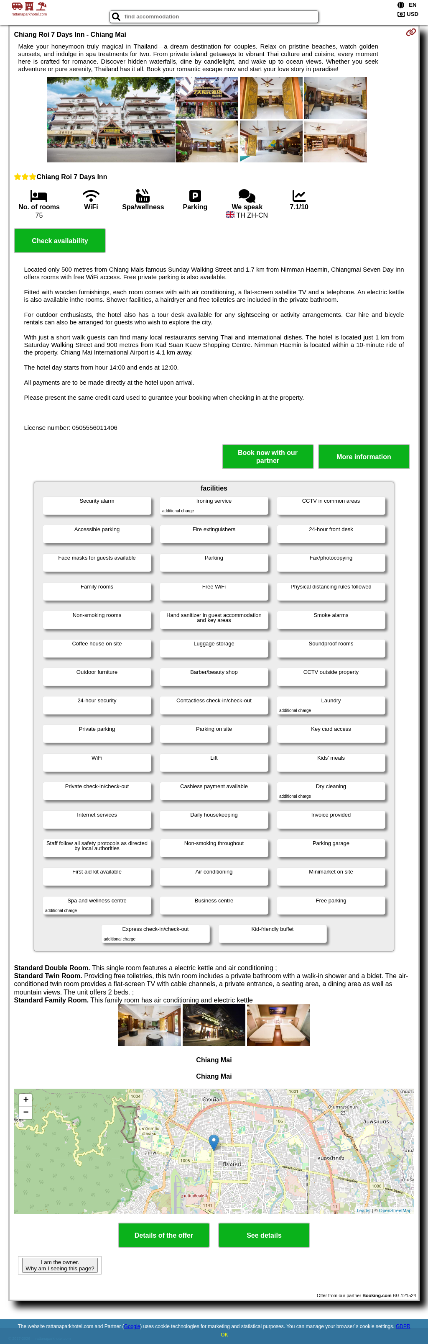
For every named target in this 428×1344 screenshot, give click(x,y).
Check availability (60, 240)
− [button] (25, 1113)
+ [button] (25, 1100)
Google (132, 1326)
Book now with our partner (268, 456)
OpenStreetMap (395, 1210)
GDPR (403, 1326)
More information (363, 456)
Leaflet (364, 1210)
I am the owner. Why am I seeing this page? (59, 1265)
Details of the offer (164, 1235)
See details (264, 1235)
